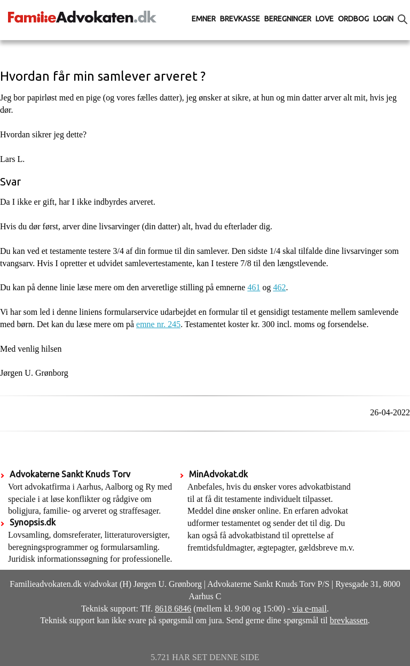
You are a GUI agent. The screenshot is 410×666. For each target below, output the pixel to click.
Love (325, 18)
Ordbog (353, 18)
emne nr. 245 (158, 324)
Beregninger (287, 18)
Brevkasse (240, 18)
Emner (204, 18)
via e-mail (310, 608)
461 (253, 287)
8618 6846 (173, 608)
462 (279, 287)
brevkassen (349, 620)
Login (383, 18)
